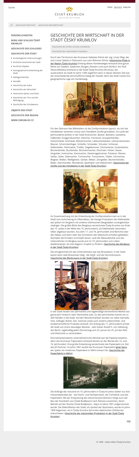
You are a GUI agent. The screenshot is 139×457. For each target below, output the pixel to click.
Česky (110, 7)
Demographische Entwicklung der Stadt (28, 71)
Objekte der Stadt (21, 110)
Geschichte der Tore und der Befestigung (25, 99)
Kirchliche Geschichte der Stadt (26, 62)
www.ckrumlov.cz (22, 120)
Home (11, 25)
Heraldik (16, 81)
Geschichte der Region (24, 115)
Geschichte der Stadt (26, 25)
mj (128, 421)
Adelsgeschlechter (21, 77)
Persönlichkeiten (21, 35)
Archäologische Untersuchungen (27, 58)
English (127, 7)
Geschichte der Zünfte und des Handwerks (71, 46)
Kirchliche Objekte (21, 66)
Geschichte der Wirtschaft (50, 25)
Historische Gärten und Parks (26, 93)
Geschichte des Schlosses (26, 48)
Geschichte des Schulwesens (25, 104)
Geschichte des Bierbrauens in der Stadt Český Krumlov (79, 258)
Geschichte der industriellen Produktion (69, 51)
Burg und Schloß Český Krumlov (25, 42)
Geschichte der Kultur (22, 85)
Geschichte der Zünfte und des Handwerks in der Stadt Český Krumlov (89, 164)
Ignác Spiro (121, 347)
